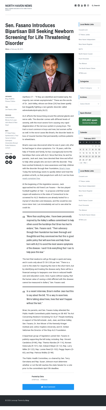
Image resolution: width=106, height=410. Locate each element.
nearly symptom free (31, 182)
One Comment (49, 391)
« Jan (80, 167)
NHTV (81, 53)
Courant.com (83, 34)
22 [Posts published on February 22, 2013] (93, 161)
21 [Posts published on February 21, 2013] (90, 161)
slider (15, 113)
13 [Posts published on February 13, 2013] (86, 158)
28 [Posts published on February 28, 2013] (90, 165)
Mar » (85, 167)
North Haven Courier (86, 58)
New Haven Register (85, 48)
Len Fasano (9, 113)
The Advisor (83, 67)
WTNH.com (83, 77)
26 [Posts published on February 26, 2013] (83, 165)
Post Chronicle (84, 62)
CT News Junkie (84, 38)
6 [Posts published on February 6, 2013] (86, 154)
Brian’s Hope (64, 172)
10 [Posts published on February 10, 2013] (99, 154)
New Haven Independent (87, 43)
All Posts (35, 383)
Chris (7, 53)
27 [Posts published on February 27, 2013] (86, 165)
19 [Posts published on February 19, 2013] (83, 161)
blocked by (89, 126)
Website (44, 383)
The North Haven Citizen (87, 72)
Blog (6, 102)
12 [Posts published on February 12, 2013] (83, 158)
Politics (13, 105)
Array (27, 404)
